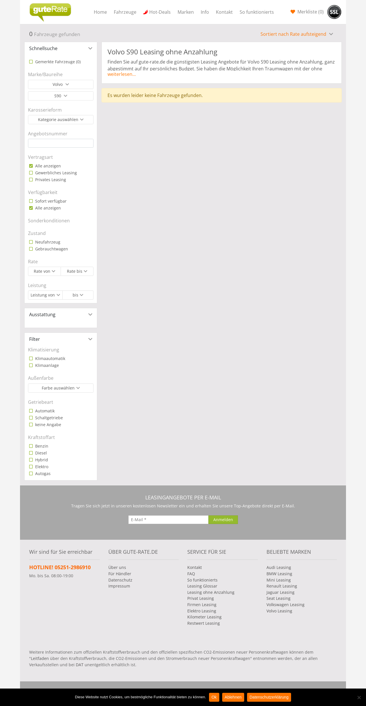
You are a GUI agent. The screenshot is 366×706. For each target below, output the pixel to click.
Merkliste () (310, 12)
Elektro (41, 466)
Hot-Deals (160, 12)
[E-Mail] (168, 519)
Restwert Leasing (203, 623)
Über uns (117, 567)
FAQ (191, 573)
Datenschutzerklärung (269, 697)
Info (205, 12)
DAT (79, 664)
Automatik (44, 411)
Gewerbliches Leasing (55, 172)
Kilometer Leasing (204, 617)
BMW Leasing (279, 573)
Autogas (42, 473)
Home (100, 12)
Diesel (40, 453)
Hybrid (41, 459)
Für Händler (119, 573)
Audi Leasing (278, 567)
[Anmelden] (223, 519)
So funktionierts (257, 12)
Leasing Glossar (202, 586)
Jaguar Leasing (280, 592)
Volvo (58, 84)
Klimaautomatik (49, 358)
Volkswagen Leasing (285, 604)
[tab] (61, 48)
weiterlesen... (122, 74)
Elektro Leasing (201, 611)
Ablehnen (233, 697)
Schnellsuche (43, 48)
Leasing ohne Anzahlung (210, 592)
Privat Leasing (200, 598)
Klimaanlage (46, 365)
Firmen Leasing (201, 604)
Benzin (41, 446)
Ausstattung (42, 314)
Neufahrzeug (47, 242)
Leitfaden (40, 658)
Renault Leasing (281, 586)
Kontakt (224, 12)
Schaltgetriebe (48, 417)
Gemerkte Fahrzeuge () (57, 61)
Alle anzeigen (47, 166)
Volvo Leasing (279, 611)
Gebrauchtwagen (51, 249)
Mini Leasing (278, 580)
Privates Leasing (50, 179)
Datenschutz (120, 580)
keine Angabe (47, 424)
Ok (214, 697)
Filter (34, 339)
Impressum (119, 586)
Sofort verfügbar (50, 201)
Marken (186, 12)
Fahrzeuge (125, 12)
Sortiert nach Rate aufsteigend (293, 34)
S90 (58, 95)
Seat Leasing (278, 598)
